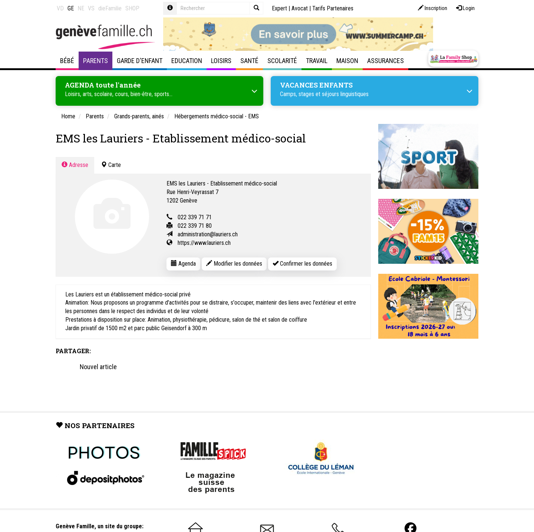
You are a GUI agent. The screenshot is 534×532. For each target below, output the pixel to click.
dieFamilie (110, 8)
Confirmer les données (302, 263)
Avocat (299, 8)
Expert (279, 8)
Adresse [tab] (75, 164)
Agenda (183, 263)
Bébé (67, 61)
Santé (249, 61)
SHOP (132, 8)
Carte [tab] (111, 164)
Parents (95, 61)
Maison (347, 61)
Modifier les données (234, 263)
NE (81, 8)
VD (60, 8)
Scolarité (282, 61)
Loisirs (221, 61)
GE (70, 8)
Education (186, 61)
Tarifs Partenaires (332, 8)
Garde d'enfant (139, 61)
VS (91, 8)
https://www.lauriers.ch (204, 242)
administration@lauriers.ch (208, 233)
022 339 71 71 (195, 216)
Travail (316, 61)
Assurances (385, 61)
